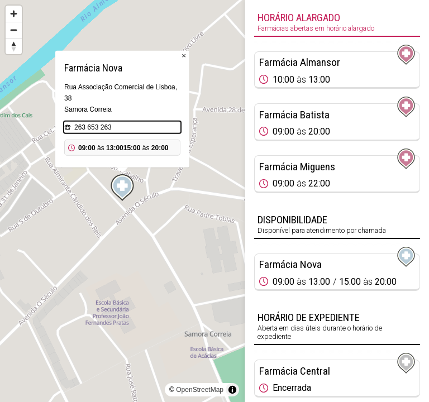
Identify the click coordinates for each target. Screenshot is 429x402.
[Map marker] (122, 187)
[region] (122, 201)
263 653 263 (93, 127)
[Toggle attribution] (232, 389)
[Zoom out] (14, 30)
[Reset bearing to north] (14, 46)
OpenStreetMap (199, 390)
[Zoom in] (14, 14)
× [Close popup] (184, 55)
